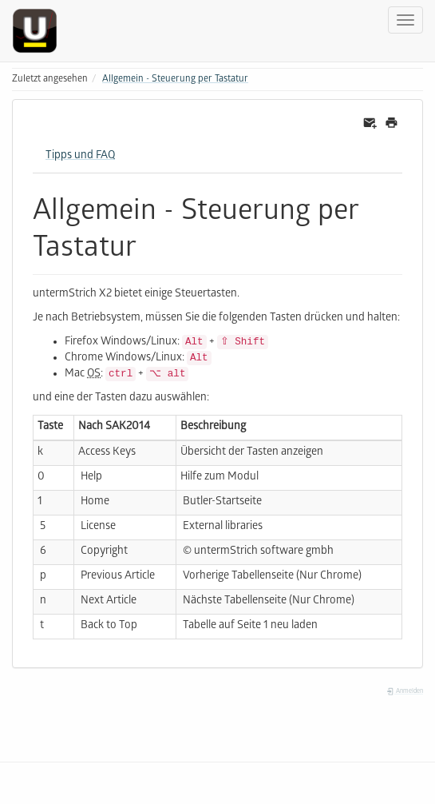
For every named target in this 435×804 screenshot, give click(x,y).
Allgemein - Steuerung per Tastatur (175, 80)
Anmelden (404, 691)
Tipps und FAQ (80, 156)
